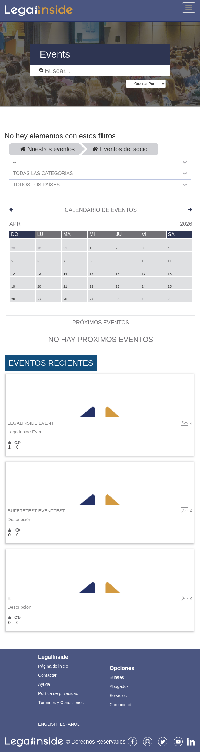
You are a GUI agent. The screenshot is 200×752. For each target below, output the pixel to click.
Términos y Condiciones (61, 702)
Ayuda (44, 684)
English (47, 724)
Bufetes (117, 677)
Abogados (119, 686)
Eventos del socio (119, 149)
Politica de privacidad (58, 693)
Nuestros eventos (47, 149)
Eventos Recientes (50, 363)
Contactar (47, 675)
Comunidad (121, 704)
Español (69, 724)
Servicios (118, 695)
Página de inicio (53, 666)
